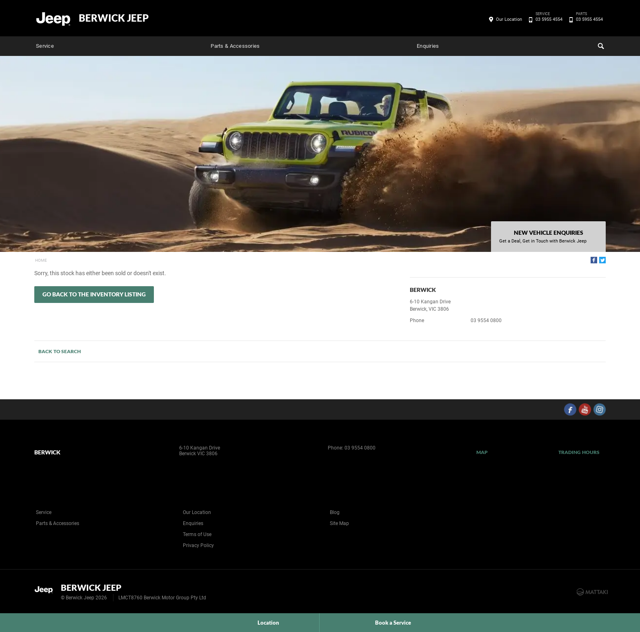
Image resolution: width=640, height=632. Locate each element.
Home (41, 260)
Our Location (509, 19)
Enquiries (428, 46)
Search (600, 45)
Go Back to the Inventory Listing (94, 294)
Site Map (339, 523)
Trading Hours (579, 452)
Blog (335, 512)
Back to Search (59, 351)
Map (482, 452)
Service (45, 46)
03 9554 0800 (486, 320)
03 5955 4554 (547, 20)
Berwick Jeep (114, 18)
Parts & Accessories (235, 46)
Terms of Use (197, 534)
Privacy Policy (198, 545)
